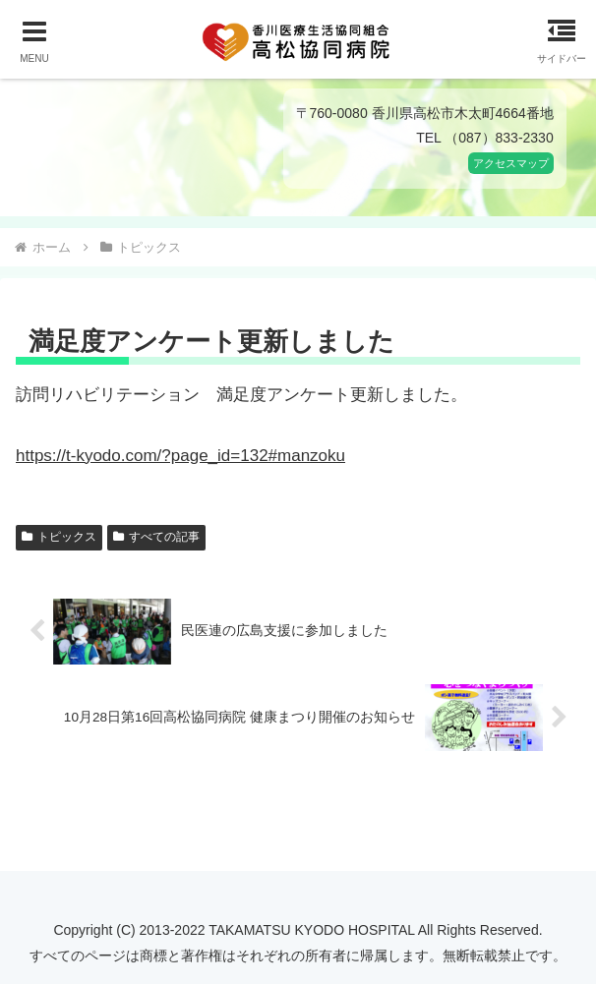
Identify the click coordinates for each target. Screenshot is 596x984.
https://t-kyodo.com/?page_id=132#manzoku (180, 455)
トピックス (59, 537)
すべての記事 (156, 537)
